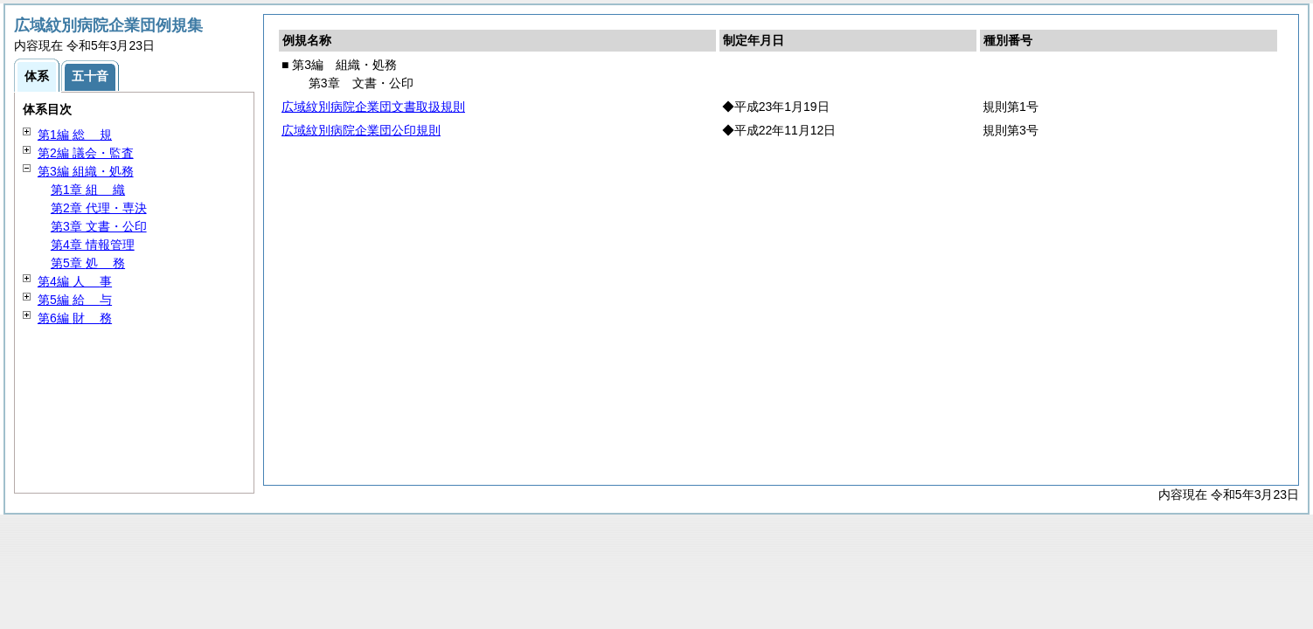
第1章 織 (88, 190)
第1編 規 (75, 135)
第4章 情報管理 (93, 245)
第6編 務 (75, 318)
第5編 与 (75, 300)
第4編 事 (75, 281)
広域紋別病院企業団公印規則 (361, 130)
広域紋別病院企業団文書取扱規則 (373, 107)
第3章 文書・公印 (99, 226)
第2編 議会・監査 (86, 153)
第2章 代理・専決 (99, 208)
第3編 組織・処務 (86, 171)
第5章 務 (88, 263)
